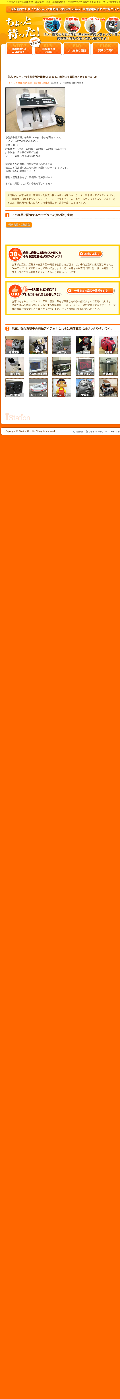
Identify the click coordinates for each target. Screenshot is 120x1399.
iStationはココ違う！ (19, 48)
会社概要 (80, 432)
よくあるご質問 (76, 48)
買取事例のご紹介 (48, 48)
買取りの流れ (105, 48)
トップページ (10, 83)
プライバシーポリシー (98, 432)
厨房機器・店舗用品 (41, 83)
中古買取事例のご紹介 (24, 83)
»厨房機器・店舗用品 (18, 224)
